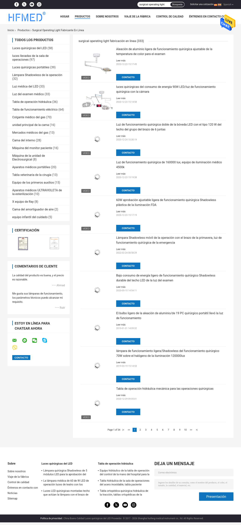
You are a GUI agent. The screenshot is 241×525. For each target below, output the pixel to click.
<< (129, 430)
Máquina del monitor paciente (32, 148)
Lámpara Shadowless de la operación (37, 75)
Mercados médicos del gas (30, 132)
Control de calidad (169, 16)
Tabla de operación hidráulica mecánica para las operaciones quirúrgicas (165, 388)
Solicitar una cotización (202, 4)
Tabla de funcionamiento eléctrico (35, 109)
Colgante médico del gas (28, 117)
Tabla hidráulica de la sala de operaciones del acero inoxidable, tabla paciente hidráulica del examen (124, 483)
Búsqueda (177, 4)
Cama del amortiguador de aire (33, 209)
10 (185, 430)
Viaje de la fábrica (137, 16)
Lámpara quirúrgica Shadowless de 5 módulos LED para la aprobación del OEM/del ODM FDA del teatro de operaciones (65, 473)
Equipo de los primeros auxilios (33, 182)
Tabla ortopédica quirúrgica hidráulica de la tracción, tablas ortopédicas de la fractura (124, 493)
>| (197, 430)
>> (191, 430)
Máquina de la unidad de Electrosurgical (28, 157)
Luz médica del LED (25, 86)
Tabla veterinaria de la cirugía (31, 175)
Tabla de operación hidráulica (31, 102)
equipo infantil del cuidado (30, 217)
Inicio (11, 30)
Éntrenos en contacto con (208, 16)
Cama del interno (23, 140)
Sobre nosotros (107, 16)
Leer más (120, 60)
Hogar (64, 16)
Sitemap (12, 498)
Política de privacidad (51, 518)
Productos (82, 16)
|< (123, 430)
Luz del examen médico (28, 94)
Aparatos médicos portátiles (31, 167)
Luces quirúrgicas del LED (29, 48)
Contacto (128, 77)
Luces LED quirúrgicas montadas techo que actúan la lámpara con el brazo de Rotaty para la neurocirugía (66, 493)
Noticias (12, 493)
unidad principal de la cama (30, 125)
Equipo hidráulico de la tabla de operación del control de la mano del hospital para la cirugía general (124, 473)
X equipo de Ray (23, 201)
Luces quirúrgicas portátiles (30, 67)
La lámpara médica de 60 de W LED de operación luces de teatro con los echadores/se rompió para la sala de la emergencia (66, 483)
